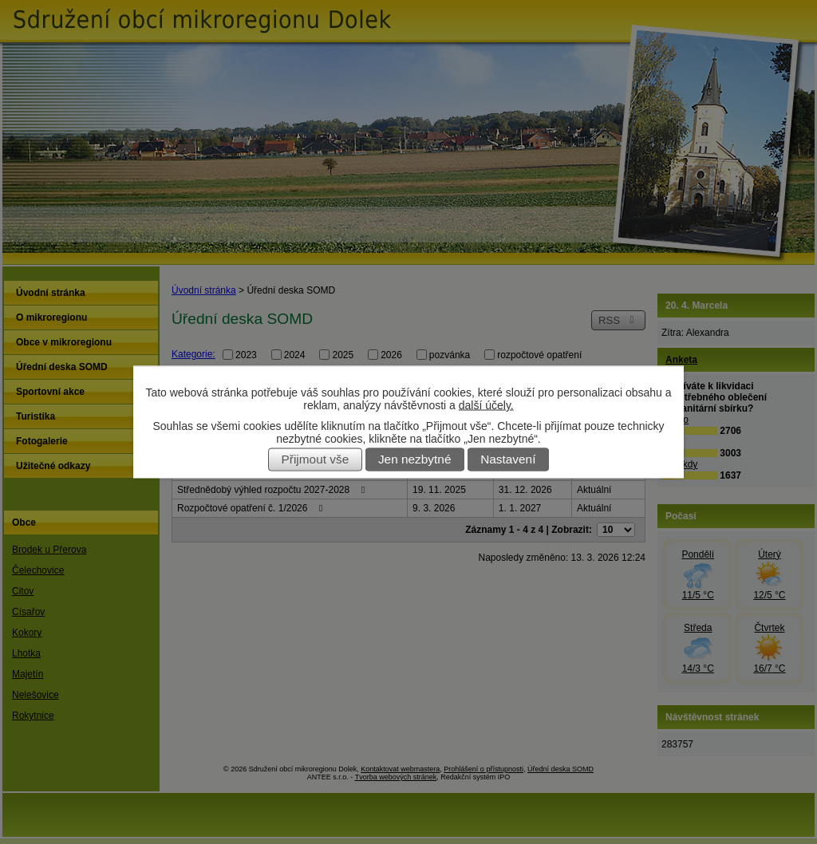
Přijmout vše (315, 460)
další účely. (486, 405)
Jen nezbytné (415, 460)
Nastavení (507, 460)
